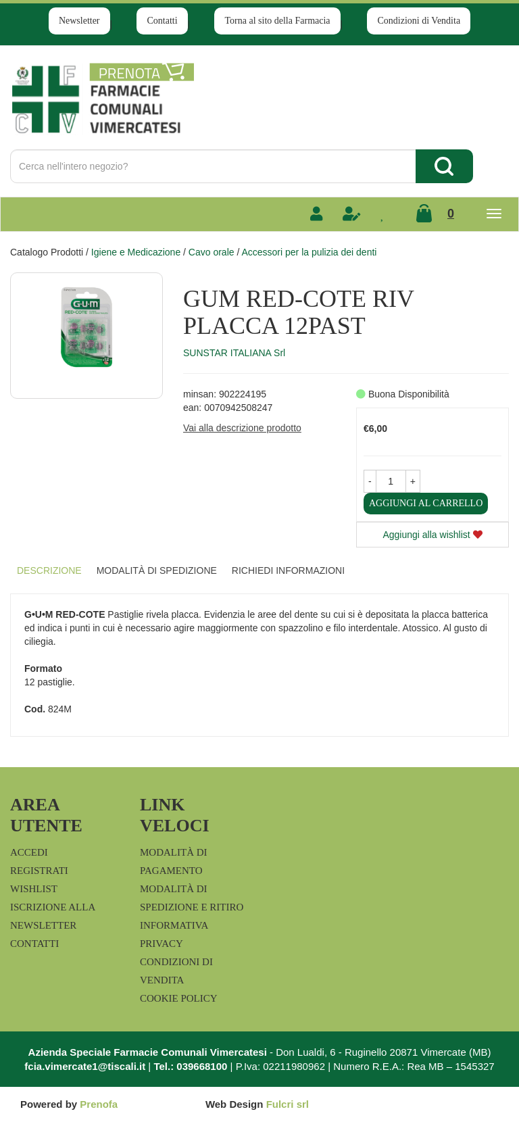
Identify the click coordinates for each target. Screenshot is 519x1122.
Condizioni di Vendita (418, 21)
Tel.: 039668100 (190, 1066)
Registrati (39, 870)
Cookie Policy (179, 998)
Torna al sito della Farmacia (277, 21)
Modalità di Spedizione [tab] (157, 570)
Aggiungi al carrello (426, 503)
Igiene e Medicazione (135, 252)
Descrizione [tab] (49, 570)
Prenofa (99, 1104)
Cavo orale (211, 252)
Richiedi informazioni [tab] (288, 570)
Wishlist (33, 888)
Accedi (29, 852)
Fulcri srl (287, 1104)
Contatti (162, 21)
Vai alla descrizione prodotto (242, 427)
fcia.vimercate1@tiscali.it (84, 1066)
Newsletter (79, 21)
